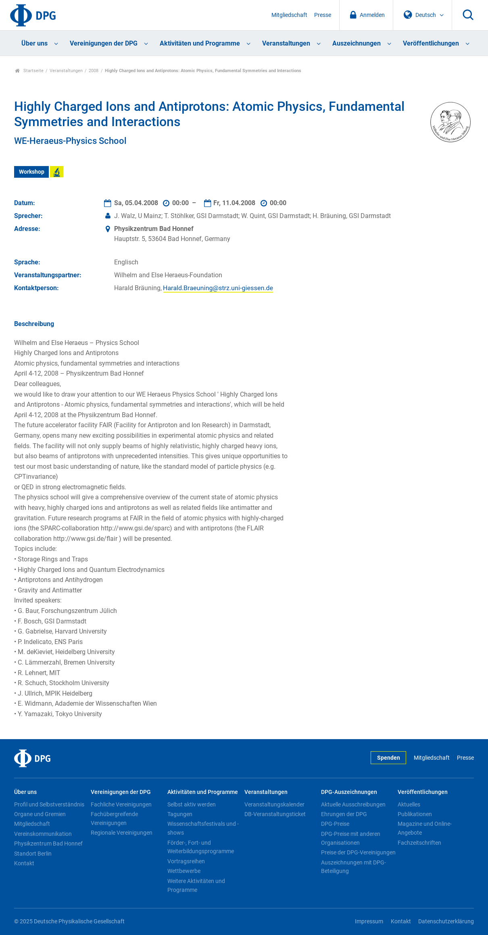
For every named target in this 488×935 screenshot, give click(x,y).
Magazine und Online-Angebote (425, 828)
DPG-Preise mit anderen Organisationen (350, 838)
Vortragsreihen (186, 861)
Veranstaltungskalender (274, 804)
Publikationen (415, 814)
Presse (322, 15)
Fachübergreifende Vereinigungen (114, 818)
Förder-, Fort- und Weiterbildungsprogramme (200, 847)
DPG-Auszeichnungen (349, 792)
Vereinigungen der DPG (104, 43)
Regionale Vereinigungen (121, 832)
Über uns (34, 43)
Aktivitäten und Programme (200, 43)
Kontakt (24, 863)
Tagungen (179, 814)
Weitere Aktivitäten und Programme (196, 885)
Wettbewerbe (183, 871)
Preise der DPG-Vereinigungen (358, 852)
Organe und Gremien (40, 814)
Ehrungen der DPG (344, 814)
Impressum (369, 921)
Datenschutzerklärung (446, 921)
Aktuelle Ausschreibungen (353, 804)
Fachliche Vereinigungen (121, 804)
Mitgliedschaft (289, 15)
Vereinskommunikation (43, 834)
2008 (93, 70)
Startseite (29, 70)
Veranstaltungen (286, 43)
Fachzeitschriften (419, 842)
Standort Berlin (33, 853)
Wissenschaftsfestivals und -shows (203, 828)
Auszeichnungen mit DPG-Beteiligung (353, 867)
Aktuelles (409, 804)
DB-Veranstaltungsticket (275, 814)
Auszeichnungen (356, 43)
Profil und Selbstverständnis (49, 804)
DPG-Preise (335, 824)
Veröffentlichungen (431, 43)
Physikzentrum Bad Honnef (48, 843)
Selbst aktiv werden (191, 804)
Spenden (388, 757)
